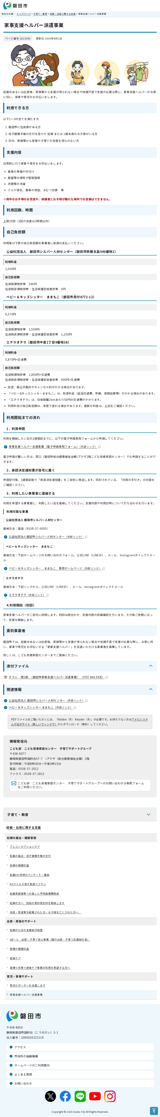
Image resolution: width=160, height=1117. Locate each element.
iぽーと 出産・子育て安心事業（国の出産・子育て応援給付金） (50, 939)
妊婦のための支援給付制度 (26, 930)
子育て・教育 (40, 13)
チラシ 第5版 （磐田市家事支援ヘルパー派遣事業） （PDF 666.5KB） (58, 677)
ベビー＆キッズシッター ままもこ (42, 707)
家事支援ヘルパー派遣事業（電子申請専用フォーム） (55, 446)
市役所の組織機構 (26, 1056)
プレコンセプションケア (25, 846)
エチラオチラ (29, 595)
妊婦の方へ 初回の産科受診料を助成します (37, 903)
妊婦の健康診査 (19, 865)
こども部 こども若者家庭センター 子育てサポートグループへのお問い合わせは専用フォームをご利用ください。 (81, 785)
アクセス (20, 1047)
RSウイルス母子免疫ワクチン (28, 884)
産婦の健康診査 (19, 949)
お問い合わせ (23, 1083)
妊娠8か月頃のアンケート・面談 (30, 875)
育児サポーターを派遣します (27, 985)
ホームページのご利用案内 (32, 1065)
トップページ (24, 13)
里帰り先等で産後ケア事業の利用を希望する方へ (40, 968)
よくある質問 (23, 1074)
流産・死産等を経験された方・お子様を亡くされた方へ (45, 912)
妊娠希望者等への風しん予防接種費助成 (34, 893)
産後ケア (15, 958)
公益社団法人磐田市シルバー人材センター (48, 537)
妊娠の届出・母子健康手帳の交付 (30, 856)
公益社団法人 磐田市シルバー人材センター (48, 700)
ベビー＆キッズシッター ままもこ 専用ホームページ (57, 568)
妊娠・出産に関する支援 (63, 13)
